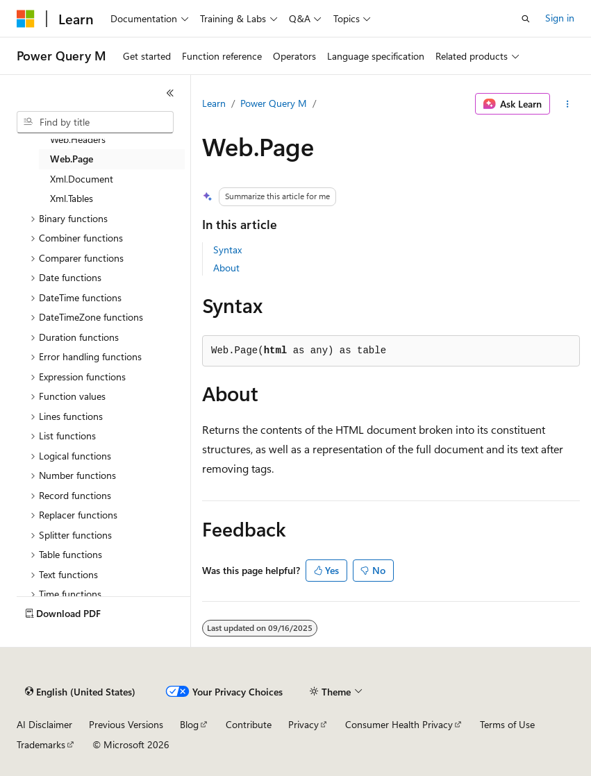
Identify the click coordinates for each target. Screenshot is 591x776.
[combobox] (95, 122)
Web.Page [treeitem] (71, 158)
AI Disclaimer (44, 724)
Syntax (227, 249)
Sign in (559, 17)
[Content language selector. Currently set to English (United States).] (80, 692)
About (226, 267)
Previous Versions (126, 724)
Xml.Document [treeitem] (81, 178)
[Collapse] (170, 93)
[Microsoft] (26, 19)
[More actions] (568, 104)
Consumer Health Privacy (399, 724)
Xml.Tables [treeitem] (71, 198)
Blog (189, 724)
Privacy (303, 724)
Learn (214, 103)
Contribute (249, 724)
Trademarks (41, 744)
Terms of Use (507, 724)
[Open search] (526, 18)
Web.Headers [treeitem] (78, 139)
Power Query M (273, 103)
